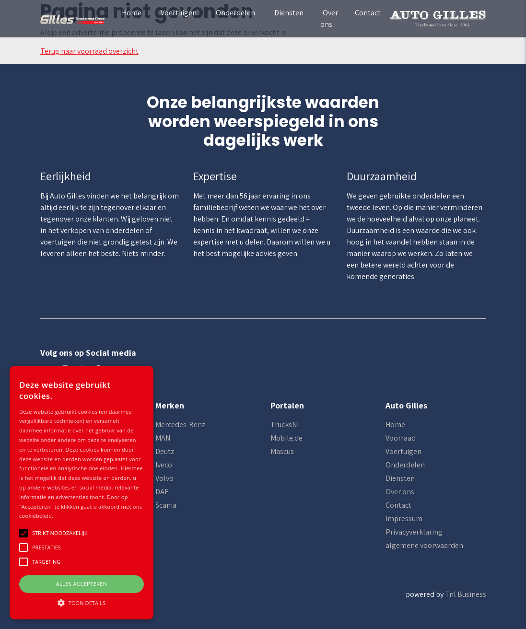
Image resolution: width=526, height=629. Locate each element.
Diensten (289, 13)
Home (131, 13)
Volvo (164, 478)
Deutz (164, 451)
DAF (161, 492)
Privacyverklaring (414, 532)
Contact (368, 13)
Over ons (329, 18)
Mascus (282, 451)
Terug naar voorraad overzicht (89, 51)
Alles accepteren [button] (81, 583)
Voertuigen (179, 13)
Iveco (163, 465)
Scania (165, 505)
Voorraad (401, 438)
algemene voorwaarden (424, 545)
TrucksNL (285, 424)
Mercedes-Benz (180, 424)
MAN (162, 438)
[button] (81, 602)
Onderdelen (235, 13)
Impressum (404, 518)
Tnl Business (465, 594)
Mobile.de (286, 438)
